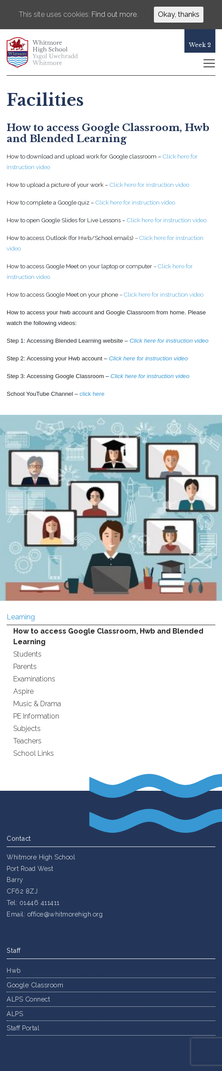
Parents (25, 666)
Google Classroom (35, 985)
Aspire (23, 691)
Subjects (27, 728)
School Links (33, 753)
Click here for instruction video (163, 294)
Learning (21, 617)
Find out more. (115, 14)
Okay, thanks (178, 14)
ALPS (15, 1013)
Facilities (45, 100)
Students (27, 654)
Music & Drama (37, 704)
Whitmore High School (49, 52)
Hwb (14, 970)
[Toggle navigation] (208, 62)
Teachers (27, 741)
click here (92, 394)
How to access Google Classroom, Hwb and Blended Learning (108, 636)
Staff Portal (23, 1028)
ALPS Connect (28, 999)
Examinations (34, 679)
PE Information (36, 716)
